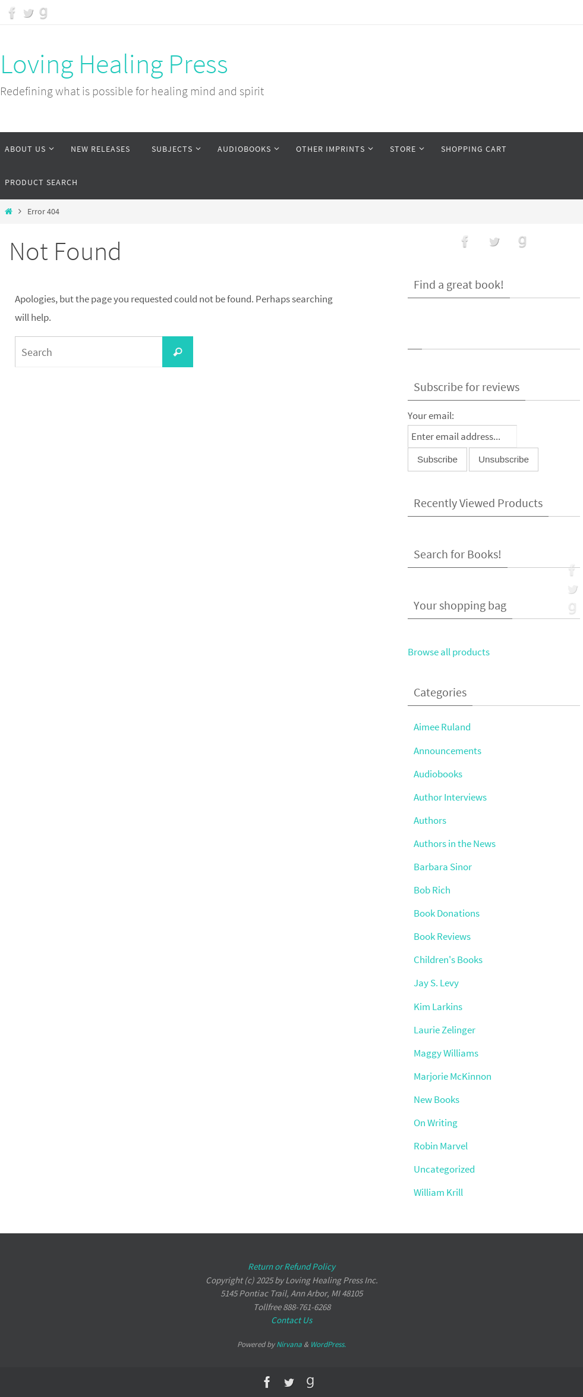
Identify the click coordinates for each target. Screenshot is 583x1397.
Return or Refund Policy (291, 1266)
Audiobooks (438, 773)
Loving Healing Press (114, 63)
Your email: (431, 415)
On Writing (436, 1122)
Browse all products (449, 651)
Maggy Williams (446, 1053)
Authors (430, 820)
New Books (436, 1099)
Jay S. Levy (436, 982)
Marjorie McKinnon (452, 1076)
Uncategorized (444, 1169)
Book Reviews (442, 936)
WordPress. (328, 1344)
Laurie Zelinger (444, 1029)
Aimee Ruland (442, 726)
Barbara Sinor (443, 866)
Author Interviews (450, 797)
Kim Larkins (438, 1006)
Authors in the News (455, 843)
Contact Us (291, 1320)
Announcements (447, 750)
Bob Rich (432, 889)
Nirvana (289, 1344)
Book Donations (447, 913)
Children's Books (448, 959)
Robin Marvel (441, 1145)
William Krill (438, 1192)
